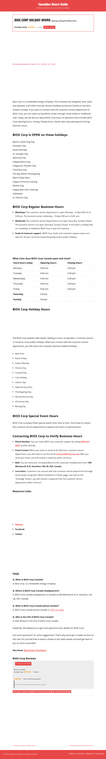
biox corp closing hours (22, 691)
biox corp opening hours (61, 691)
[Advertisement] (53, 48)
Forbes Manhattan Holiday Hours (81, 745)
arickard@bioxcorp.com (68, 454)
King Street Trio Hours (35, 650)
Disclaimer (90, 753)
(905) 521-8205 (57, 609)
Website (19, 524)
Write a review (49, 27)
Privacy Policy (99, 753)
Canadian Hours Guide (53, 4)
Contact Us (81, 753)
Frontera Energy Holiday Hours (25, 745)
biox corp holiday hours (42, 691)
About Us (72, 753)
